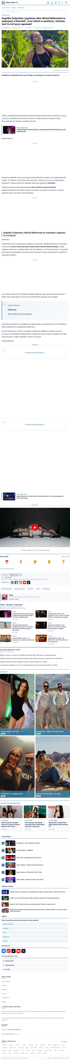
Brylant (34, 1050)
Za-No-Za (4, 1047)
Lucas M (32, 1053)
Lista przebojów (6, 836)
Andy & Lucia (12, 1047)
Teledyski (4, 989)
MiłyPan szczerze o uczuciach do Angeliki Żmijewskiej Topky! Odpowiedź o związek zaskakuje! (28, 655)
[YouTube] (24, 582)
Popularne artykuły (7, 886)
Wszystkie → (64, 1041)
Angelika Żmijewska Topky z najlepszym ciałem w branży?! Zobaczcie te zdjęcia (23, 662)
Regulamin (50, 1058)
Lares (36, 1045)
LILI (23, 1050)
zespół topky (46, 589)
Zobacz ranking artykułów (7, 569)
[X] (23, 951)
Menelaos (61, 1050)
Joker (64, 1047)
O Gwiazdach (20, 7)
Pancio (47, 1047)
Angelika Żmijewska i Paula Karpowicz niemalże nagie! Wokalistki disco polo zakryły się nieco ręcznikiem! (31, 658)
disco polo (30, 589)
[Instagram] (20, 582)
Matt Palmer (48, 1050)
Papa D (39, 1053)
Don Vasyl (16, 1053)
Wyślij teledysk (8, 965)
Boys (4, 932)
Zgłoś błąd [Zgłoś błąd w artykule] (64, 70)
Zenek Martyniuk (8, 924)
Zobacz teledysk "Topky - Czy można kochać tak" (35, 550)
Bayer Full (6, 937)
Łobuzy (4, 1050)
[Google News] (12, 582)
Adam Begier (6, 27)
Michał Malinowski (19, 589)
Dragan (45, 1053)
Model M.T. (56, 1045)
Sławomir (6, 928)
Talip (55, 1050)
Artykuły (13, 7)
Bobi (27, 1047)
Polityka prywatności (59, 1058)
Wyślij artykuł (8, 961)
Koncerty (4, 993)
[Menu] (66, 2)
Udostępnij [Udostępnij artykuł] (56, 70)
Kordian (4, 1045)
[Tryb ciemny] (62, 2)
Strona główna (6, 7)
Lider (9, 1053)
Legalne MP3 (5, 997)
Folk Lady (21, 1047)
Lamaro (28, 1050)
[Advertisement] (35, 97)
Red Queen (17, 1050)
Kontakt (6, 969)
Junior (10, 1050)
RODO (66, 1058)
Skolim (5, 941)
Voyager (11, 1045)
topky (38, 589)
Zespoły (4, 1001)
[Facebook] (16, 582)
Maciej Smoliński (55, 1047)
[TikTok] (28, 582)
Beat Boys (43, 1045)
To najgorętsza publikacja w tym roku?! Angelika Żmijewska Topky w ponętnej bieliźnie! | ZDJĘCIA (29, 665)
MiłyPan (30, 1045)
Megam (24, 1045)
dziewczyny (49, 180)
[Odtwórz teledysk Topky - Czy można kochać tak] (35, 527)
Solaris (63, 1045)
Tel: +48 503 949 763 (10, 1034)
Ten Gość (17, 1045)
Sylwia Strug (33, 1047)
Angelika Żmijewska (6, 589)
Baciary (41, 1047)
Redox (49, 1045)
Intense (4, 1053)
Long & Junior (24, 1053)
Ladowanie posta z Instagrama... (35, 352)
